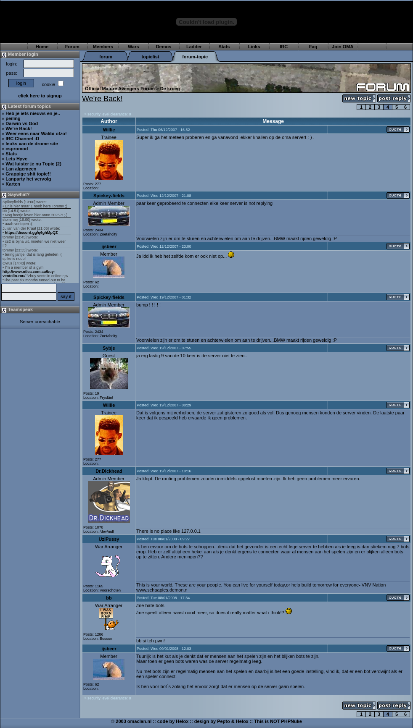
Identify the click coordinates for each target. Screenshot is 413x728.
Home (42, 46)
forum (105, 56)
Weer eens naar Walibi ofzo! (35, 133)
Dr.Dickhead (108, 471)
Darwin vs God (21, 123)
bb (108, 597)
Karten (12, 183)
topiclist (150, 56)
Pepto (223, 721)
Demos (164, 46)
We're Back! (18, 128)
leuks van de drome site (31, 143)
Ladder (194, 46)
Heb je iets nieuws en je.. (32, 113)
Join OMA (342, 46)
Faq (313, 46)
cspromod (16, 148)
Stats (224, 46)
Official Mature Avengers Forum (120, 88)
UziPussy (109, 539)
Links (254, 46)
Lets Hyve (16, 158)
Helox (182, 721)
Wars (133, 46)
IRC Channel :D (22, 138)
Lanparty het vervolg (28, 178)
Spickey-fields (108, 195)
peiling (12, 118)
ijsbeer (108, 246)
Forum (72, 46)
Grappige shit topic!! (28, 173)
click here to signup (39, 95)
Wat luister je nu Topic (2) (33, 163)
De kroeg (170, 88)
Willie (109, 129)
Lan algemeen (20, 168)
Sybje (109, 348)
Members (103, 46)
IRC (284, 46)
